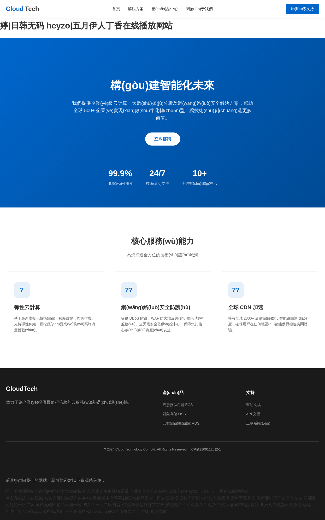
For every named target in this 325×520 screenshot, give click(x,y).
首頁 (116, 9)
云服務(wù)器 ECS (178, 405)
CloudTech (22, 388)
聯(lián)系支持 (302, 9)
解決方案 (136, 9)
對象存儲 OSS (174, 414)
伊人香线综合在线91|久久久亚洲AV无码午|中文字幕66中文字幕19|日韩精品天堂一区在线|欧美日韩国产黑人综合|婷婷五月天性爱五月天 (130, 498)
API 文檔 (253, 414)
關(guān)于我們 (199, 9)
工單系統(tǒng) (258, 423)
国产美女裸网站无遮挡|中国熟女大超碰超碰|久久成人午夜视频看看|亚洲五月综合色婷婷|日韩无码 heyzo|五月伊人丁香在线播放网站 (127, 491)
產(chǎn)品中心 (164, 9)
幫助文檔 (253, 405)
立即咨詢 (162, 139)
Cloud (22, 9)
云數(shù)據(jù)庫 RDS (181, 423)
